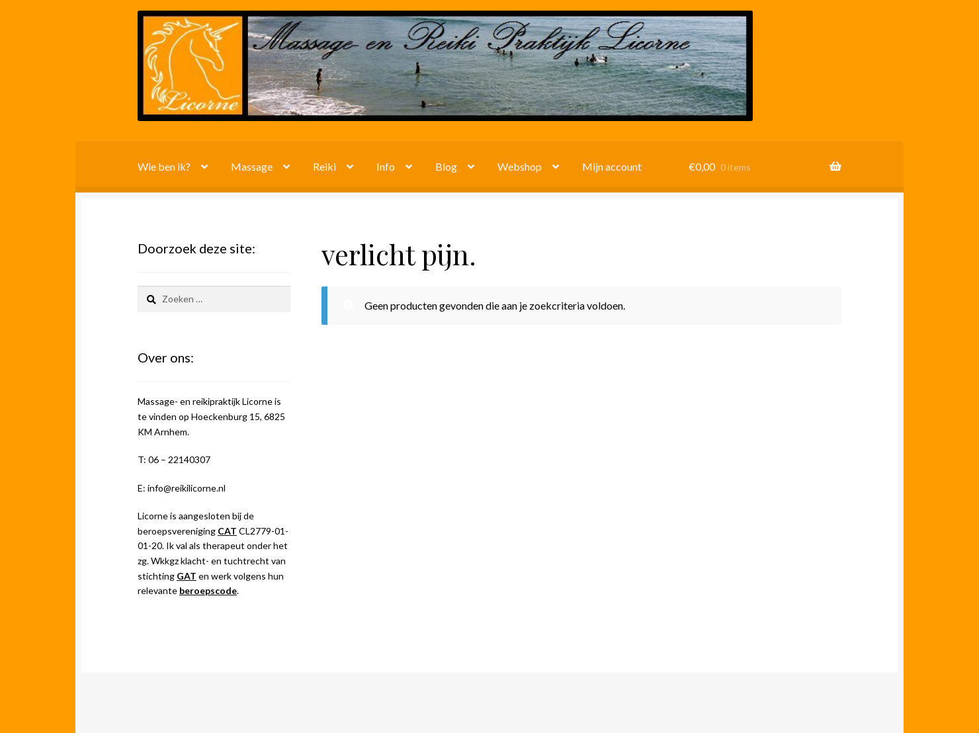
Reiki (324, 166)
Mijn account (612, 166)
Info (385, 166)
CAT (227, 531)
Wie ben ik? (164, 166)
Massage (252, 166)
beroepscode (208, 590)
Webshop (519, 166)
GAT (186, 576)
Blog (446, 166)
